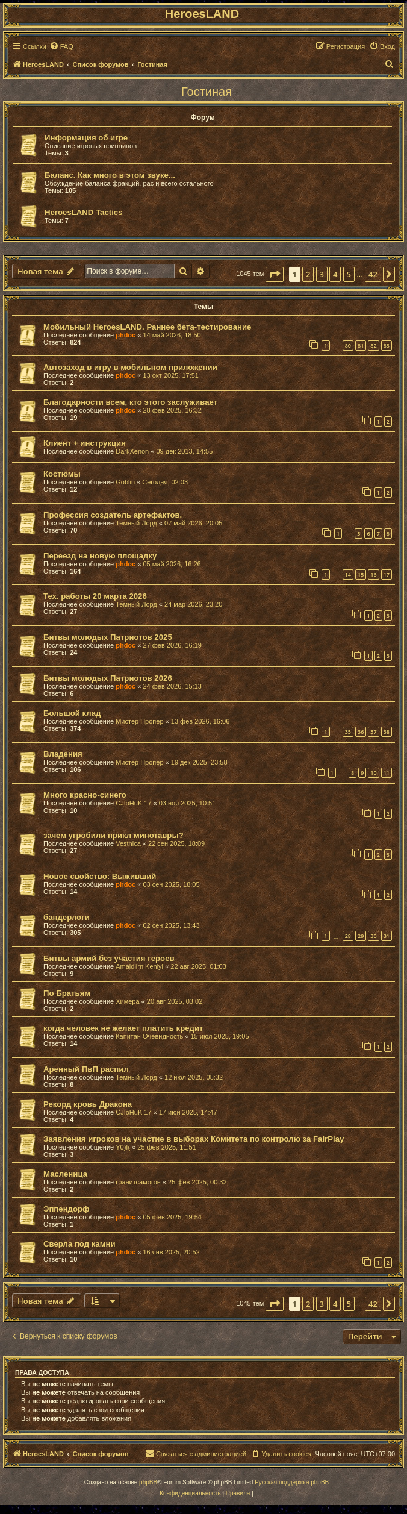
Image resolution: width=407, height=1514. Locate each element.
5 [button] (349, 274)
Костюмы (62, 473)
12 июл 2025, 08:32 (193, 1077)
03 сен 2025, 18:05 (171, 884)
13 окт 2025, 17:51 (171, 375)
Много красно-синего (84, 794)
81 (361, 345)
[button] (275, 274)
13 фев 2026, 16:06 (200, 721)
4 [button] (335, 274)
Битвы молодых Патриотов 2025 (107, 637)
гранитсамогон (138, 1182)
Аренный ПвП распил (86, 1069)
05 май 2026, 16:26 (171, 564)
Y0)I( (123, 1147)
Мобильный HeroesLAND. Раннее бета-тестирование (147, 326)
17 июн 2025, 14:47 (188, 1112)
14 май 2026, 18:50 (171, 335)
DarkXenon (132, 451)
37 (373, 732)
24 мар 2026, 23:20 (193, 604)
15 (361, 574)
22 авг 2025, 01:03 (198, 966)
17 (387, 574)
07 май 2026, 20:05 (193, 523)
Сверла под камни (79, 1243)
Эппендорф (66, 1208)
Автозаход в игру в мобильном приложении (130, 367)
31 (387, 936)
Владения (62, 754)
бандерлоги (66, 917)
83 (387, 345)
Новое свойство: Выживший (99, 876)
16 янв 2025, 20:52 (171, 1252)
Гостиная (206, 91)
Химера (127, 1001)
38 (387, 732)
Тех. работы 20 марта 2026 (95, 596)
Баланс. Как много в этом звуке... (110, 175)
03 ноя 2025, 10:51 (187, 803)
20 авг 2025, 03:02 (174, 1001)
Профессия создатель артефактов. (112, 514)
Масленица (65, 1173)
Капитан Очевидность (149, 1036)
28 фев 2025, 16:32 (172, 410)
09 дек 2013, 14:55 (184, 451)
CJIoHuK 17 (133, 803)
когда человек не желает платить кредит (123, 1028)
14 (348, 574)
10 (373, 773)
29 (361, 936)
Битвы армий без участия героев (109, 958)
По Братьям (66, 993)
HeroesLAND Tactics (83, 212)
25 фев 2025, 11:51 (166, 1147)
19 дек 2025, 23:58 (199, 762)
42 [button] (372, 274)
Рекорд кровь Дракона (87, 1104)
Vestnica (128, 843)
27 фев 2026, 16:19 (172, 645)
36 (361, 732)
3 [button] (322, 274)
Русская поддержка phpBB (292, 1482)
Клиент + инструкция (84, 443)
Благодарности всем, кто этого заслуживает (130, 402)
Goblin (125, 482)
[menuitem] (61, 46)
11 (387, 773)
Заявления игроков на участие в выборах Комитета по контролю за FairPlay (193, 1138)
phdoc (125, 335)
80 (348, 345)
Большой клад (72, 713)
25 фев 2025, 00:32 (197, 1182)
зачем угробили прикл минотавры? (113, 835)
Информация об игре (86, 137)
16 (373, 574)
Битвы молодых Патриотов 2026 (107, 678)
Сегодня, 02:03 (165, 482)
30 (373, 936)
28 (348, 936)
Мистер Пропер (139, 721)
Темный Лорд (136, 523)
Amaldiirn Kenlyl (139, 966)
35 (348, 732)
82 (373, 345)
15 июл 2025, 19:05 (220, 1036)
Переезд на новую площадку (100, 555)
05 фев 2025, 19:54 (172, 1217)
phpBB (148, 1482)
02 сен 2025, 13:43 (171, 925)
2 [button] (308, 274)
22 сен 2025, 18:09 (176, 843)
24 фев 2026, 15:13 (172, 686)
